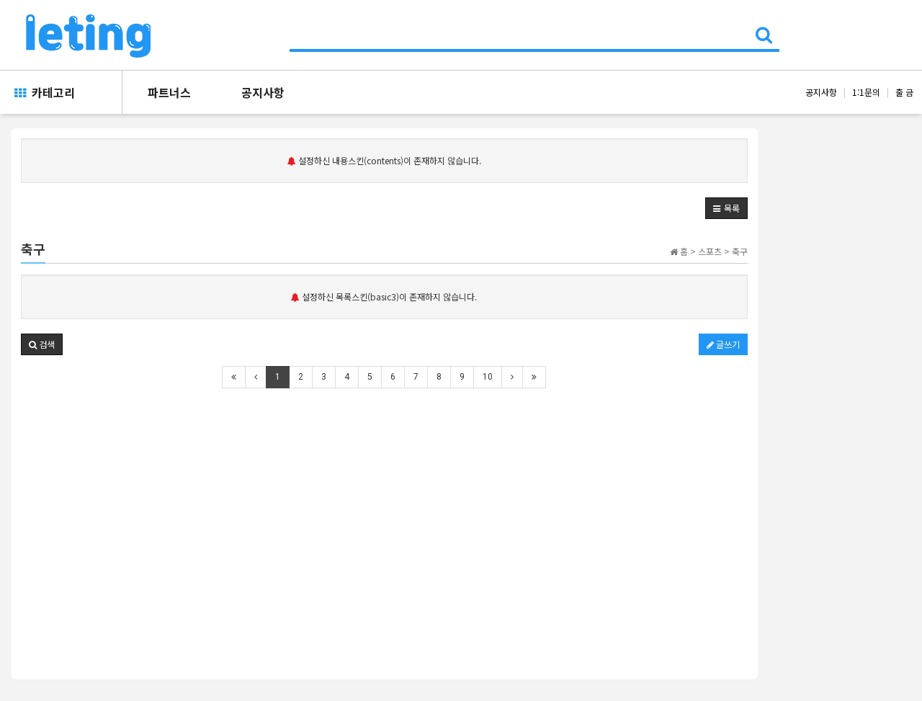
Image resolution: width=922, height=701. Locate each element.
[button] (726, 208)
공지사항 (263, 92)
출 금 (904, 92)
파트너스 (169, 92)
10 (488, 377)
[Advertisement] (384, 508)
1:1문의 (866, 92)
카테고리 (44, 92)
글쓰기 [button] (723, 344)
